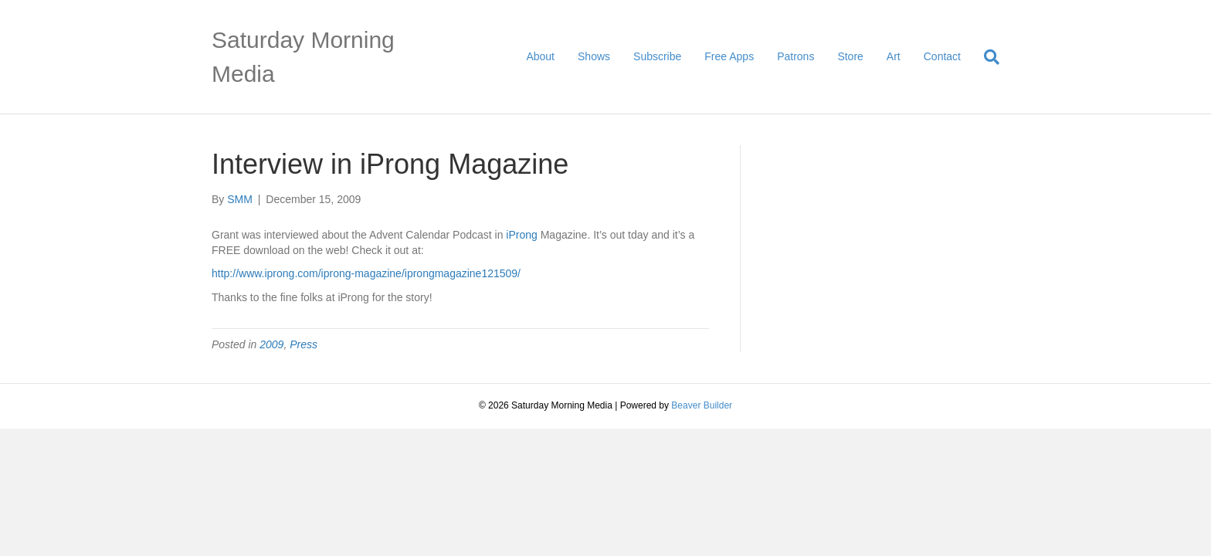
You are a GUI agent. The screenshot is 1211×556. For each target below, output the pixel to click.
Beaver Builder (701, 405)
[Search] (985, 57)
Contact (942, 56)
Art (894, 56)
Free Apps (729, 56)
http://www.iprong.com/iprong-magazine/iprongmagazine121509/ (366, 273)
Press (303, 344)
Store (850, 56)
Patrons (795, 56)
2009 (271, 344)
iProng (521, 235)
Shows (594, 56)
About (540, 56)
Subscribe (657, 56)
